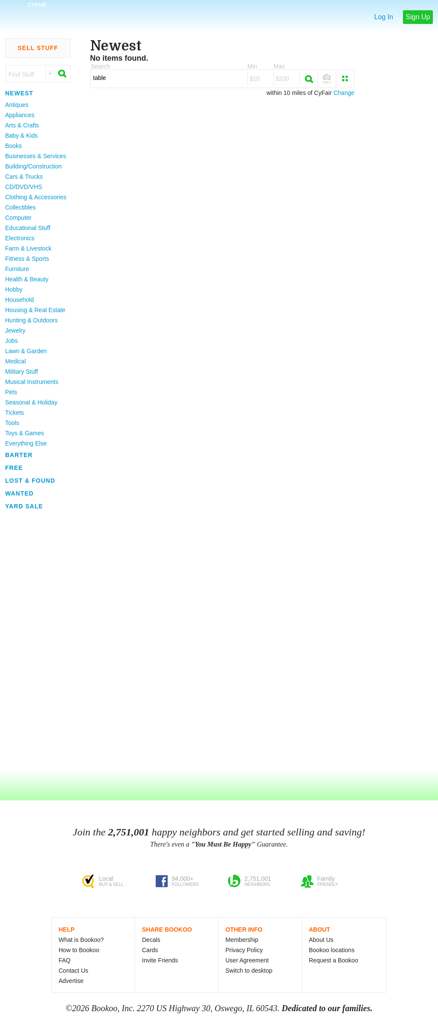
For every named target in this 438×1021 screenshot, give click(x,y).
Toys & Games (24, 433)
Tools (12, 422)
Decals (151, 939)
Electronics (19, 238)
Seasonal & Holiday (31, 402)
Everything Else (26, 443)
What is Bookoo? (81, 939)
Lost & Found (30, 480)
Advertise (71, 980)
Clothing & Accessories (35, 197)
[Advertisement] (34, 641)
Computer (18, 217)
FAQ (65, 960)
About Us (321, 939)
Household (19, 299)
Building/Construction (33, 166)
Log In (383, 17)
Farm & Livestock (28, 248)
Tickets (14, 412)
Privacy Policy (244, 950)
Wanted (19, 493)
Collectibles (20, 207)
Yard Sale (24, 506)
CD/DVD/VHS (23, 186)
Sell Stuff (38, 47)
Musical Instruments (31, 381)
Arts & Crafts (22, 125)
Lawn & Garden (26, 351)
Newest (19, 93)
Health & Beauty (26, 279)
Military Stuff (21, 371)
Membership (241, 939)
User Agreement (247, 960)
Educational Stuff (27, 227)
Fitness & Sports (27, 258)
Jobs (11, 340)
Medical (15, 361)
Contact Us (73, 970)
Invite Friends (160, 960)
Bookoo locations (332, 950)
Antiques (16, 104)
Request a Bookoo (333, 960)
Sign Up (418, 17)
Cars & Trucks (24, 176)
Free (14, 467)
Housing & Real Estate (35, 310)
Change (343, 92)
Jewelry (15, 330)
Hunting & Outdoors (31, 320)
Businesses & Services (35, 156)
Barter (19, 454)
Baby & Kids (21, 135)
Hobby (13, 289)
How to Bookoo (79, 950)
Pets (11, 392)
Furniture (17, 269)
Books (13, 145)
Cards (150, 950)
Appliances (20, 115)
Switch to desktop (248, 970)
